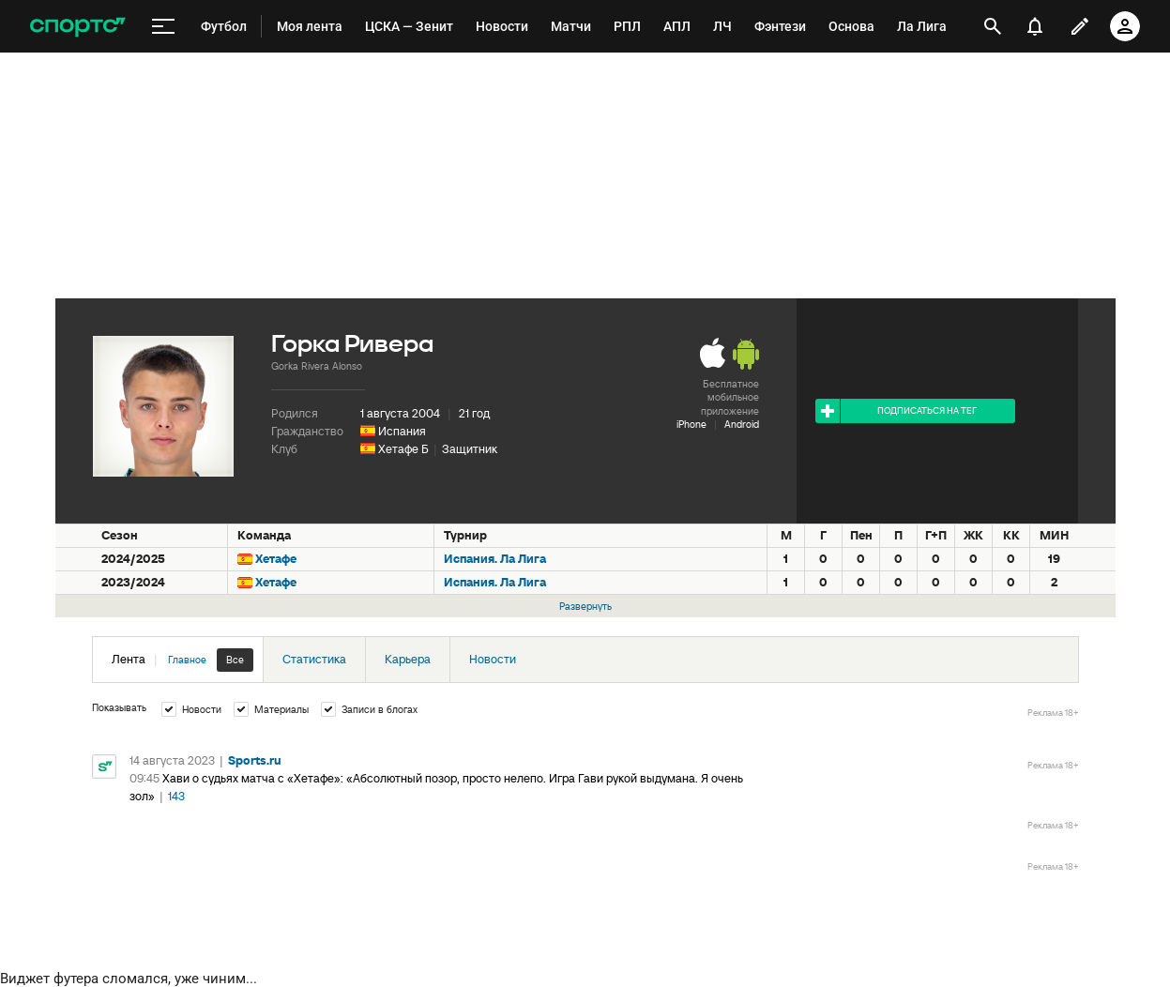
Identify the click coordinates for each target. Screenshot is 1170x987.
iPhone (691, 424)
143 (176, 796)
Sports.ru (254, 760)
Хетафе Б (403, 449)
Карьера (408, 659)
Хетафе (275, 559)
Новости (492, 659)
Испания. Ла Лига (495, 559)
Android (741, 424)
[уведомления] (1034, 26)
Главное (187, 659)
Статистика (314, 659)
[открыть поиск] (992, 26)
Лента (182, 660)
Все (235, 659)
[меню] (163, 27)
